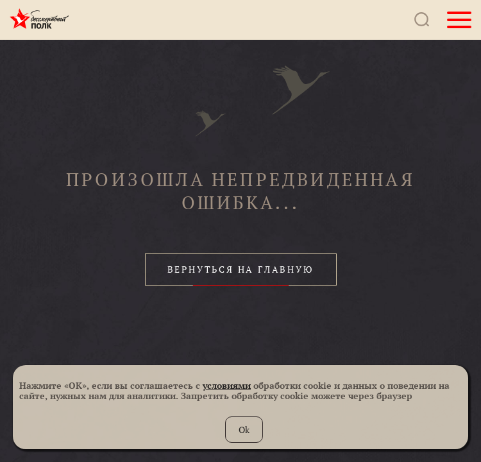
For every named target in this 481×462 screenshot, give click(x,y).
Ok (244, 430)
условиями (227, 385)
